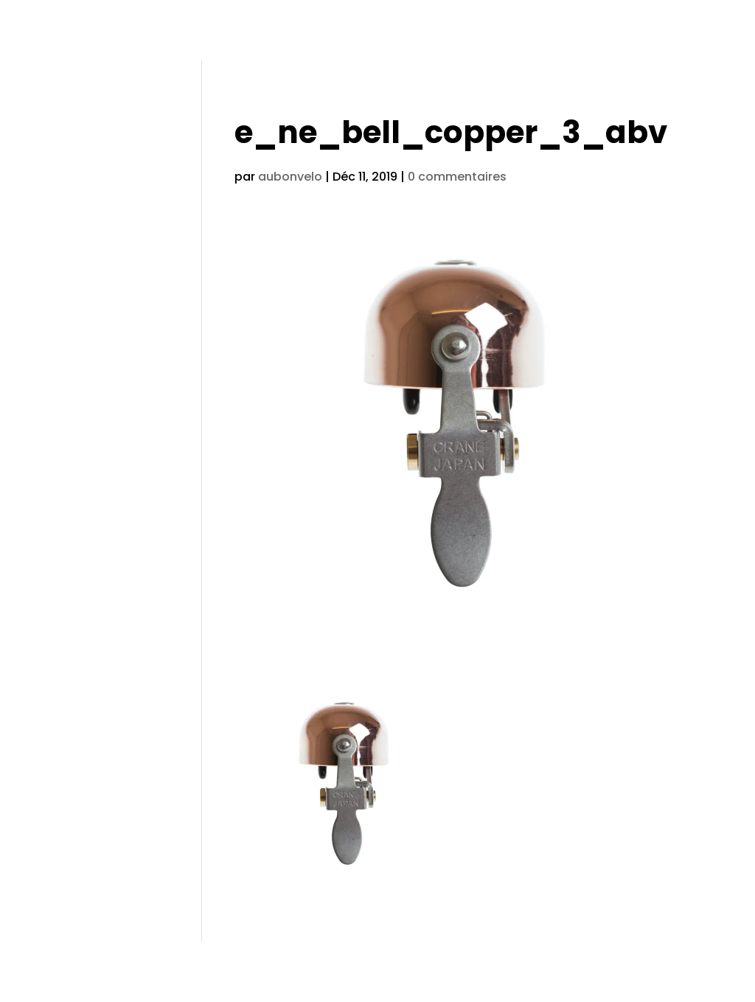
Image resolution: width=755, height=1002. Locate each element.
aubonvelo (290, 176)
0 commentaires (457, 176)
